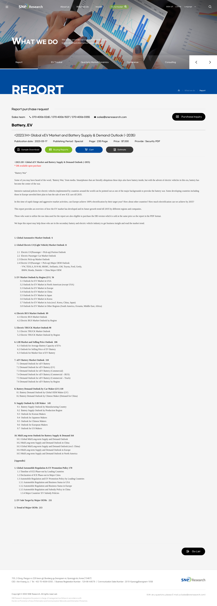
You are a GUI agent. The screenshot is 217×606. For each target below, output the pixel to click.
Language (190, 7)
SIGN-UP (169, 6)
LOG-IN (178, 6)
